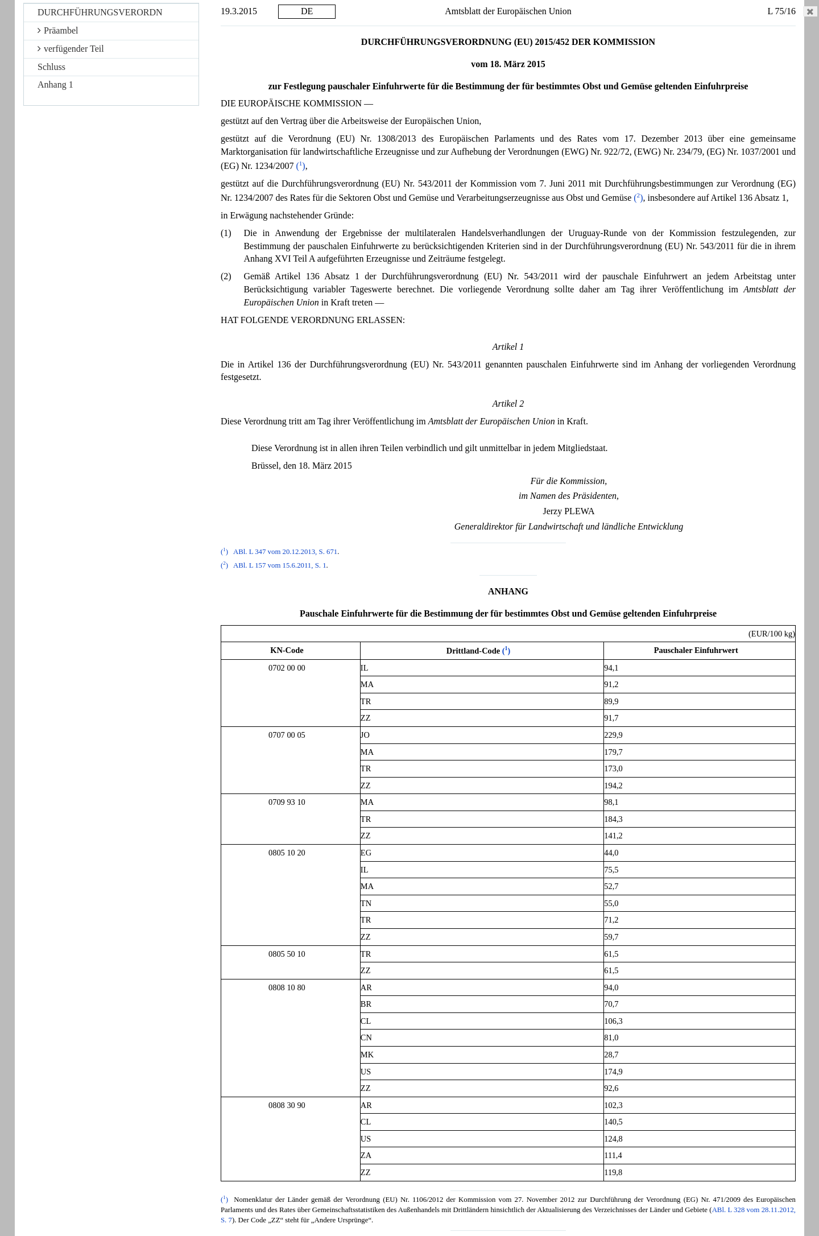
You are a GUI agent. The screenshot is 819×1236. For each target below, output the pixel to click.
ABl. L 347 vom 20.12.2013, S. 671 (285, 552)
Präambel (58, 30)
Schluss (51, 67)
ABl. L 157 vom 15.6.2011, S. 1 (279, 565)
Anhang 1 (55, 84)
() (300, 166)
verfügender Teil (71, 48)
